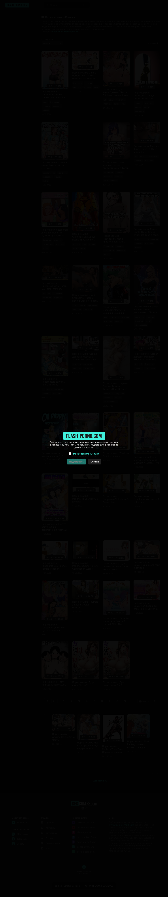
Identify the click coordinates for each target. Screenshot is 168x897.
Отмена (95, 461)
